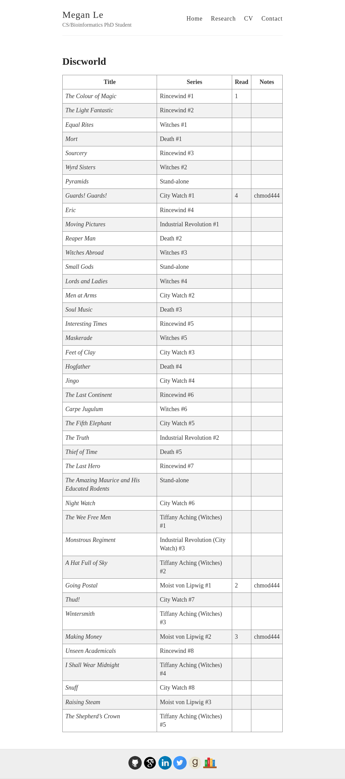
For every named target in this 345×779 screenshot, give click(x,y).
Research (223, 18)
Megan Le (82, 14)
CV (248, 18)
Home (195, 18)
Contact (272, 18)
